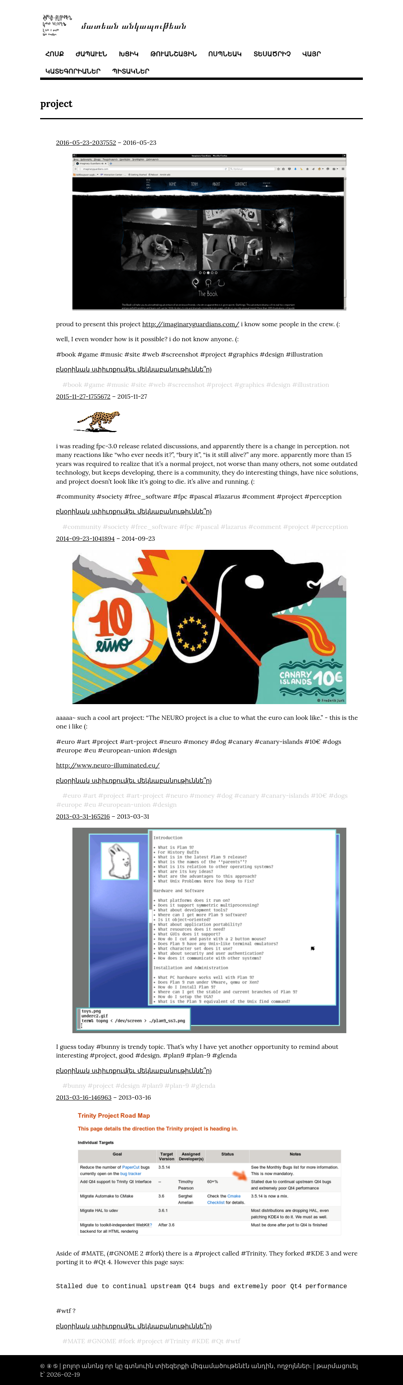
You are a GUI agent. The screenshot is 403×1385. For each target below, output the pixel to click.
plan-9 (179, 1085)
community (84, 527)
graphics (251, 384)
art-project (147, 795)
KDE (202, 1341)
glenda (206, 1085)
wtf (235, 1341)
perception (332, 527)
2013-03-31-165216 (83, 816)
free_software (156, 527)
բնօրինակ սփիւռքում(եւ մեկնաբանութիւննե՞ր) (133, 369)
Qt (220, 1341)
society (118, 527)
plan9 (155, 1085)
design (280, 384)
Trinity (180, 1341)
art (92, 795)
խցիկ (129, 54)
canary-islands (287, 795)
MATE (76, 1341)
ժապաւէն (91, 54)
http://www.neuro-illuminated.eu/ (107, 765)
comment (267, 527)
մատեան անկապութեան (134, 25)
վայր (311, 54)
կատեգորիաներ (72, 71)
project (222, 384)
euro (74, 795)
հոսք (54, 54)
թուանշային (173, 54)
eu (92, 804)
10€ (321, 795)
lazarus (236, 527)
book (75, 384)
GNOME (104, 1341)
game (97, 384)
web (159, 384)
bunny (77, 1085)
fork (129, 1341)
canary (249, 795)
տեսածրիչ (271, 54)
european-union (127, 804)
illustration (313, 384)
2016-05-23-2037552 (86, 142)
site (141, 384)
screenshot (188, 384)
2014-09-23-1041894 (85, 538)
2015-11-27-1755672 (83, 396)
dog (227, 795)
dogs (341, 795)
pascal (210, 527)
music (120, 384)
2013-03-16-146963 (83, 1097)
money (204, 795)
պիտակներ (130, 71)
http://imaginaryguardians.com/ (191, 324)
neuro (179, 795)
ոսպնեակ (225, 54)
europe (71, 804)
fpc (189, 527)
